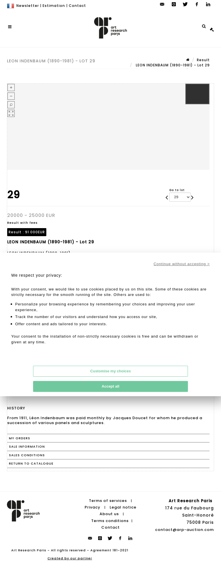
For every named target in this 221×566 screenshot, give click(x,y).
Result (203, 59)
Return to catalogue (31, 463)
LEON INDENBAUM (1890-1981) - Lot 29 (172, 65)
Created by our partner (69, 558)
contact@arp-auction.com (184, 529)
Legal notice (123, 507)
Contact (77, 5)
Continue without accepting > (182, 264)
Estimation (54, 5)
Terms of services (108, 500)
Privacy (92, 507)
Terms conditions (110, 520)
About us (109, 514)
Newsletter (27, 5)
